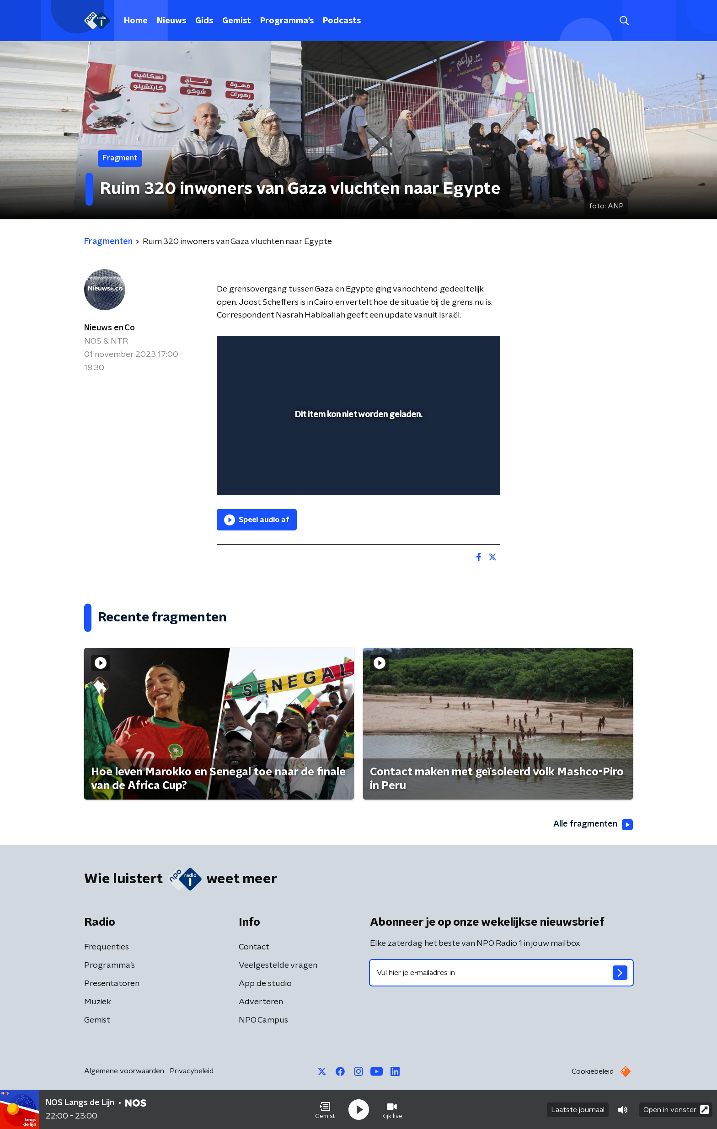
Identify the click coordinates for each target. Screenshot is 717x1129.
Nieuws (171, 21)
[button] (325, 1109)
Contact (254, 947)
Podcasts (342, 21)
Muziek (97, 1002)
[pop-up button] (459, 475)
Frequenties (106, 947)
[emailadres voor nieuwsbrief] (501, 973)
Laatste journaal (578, 1109)
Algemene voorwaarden (124, 1071)
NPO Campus (263, 1020)
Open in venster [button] (676, 1109)
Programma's (287, 21)
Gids (204, 21)
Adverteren (261, 1002)
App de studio (265, 984)
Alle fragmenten (593, 824)
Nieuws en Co (109, 328)
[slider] (357, 450)
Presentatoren (111, 984)
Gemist (236, 21)
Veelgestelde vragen (278, 965)
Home (136, 21)
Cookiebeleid (593, 1071)
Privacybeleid (192, 1071)
